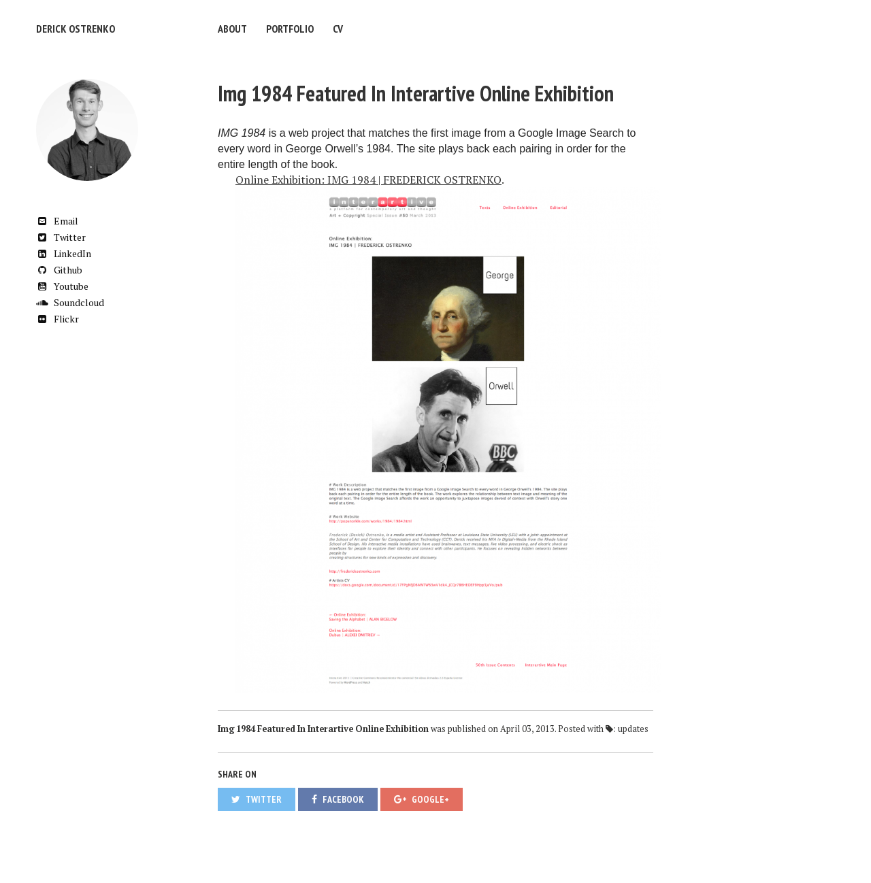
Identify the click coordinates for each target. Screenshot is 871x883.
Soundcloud (70, 302)
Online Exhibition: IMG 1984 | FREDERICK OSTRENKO (368, 179)
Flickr (57, 318)
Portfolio (290, 28)
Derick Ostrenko (75, 28)
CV (338, 28)
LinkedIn (63, 253)
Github (59, 269)
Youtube (62, 286)
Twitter (61, 237)
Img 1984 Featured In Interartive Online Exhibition (416, 93)
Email (57, 220)
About (232, 28)
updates (633, 729)
